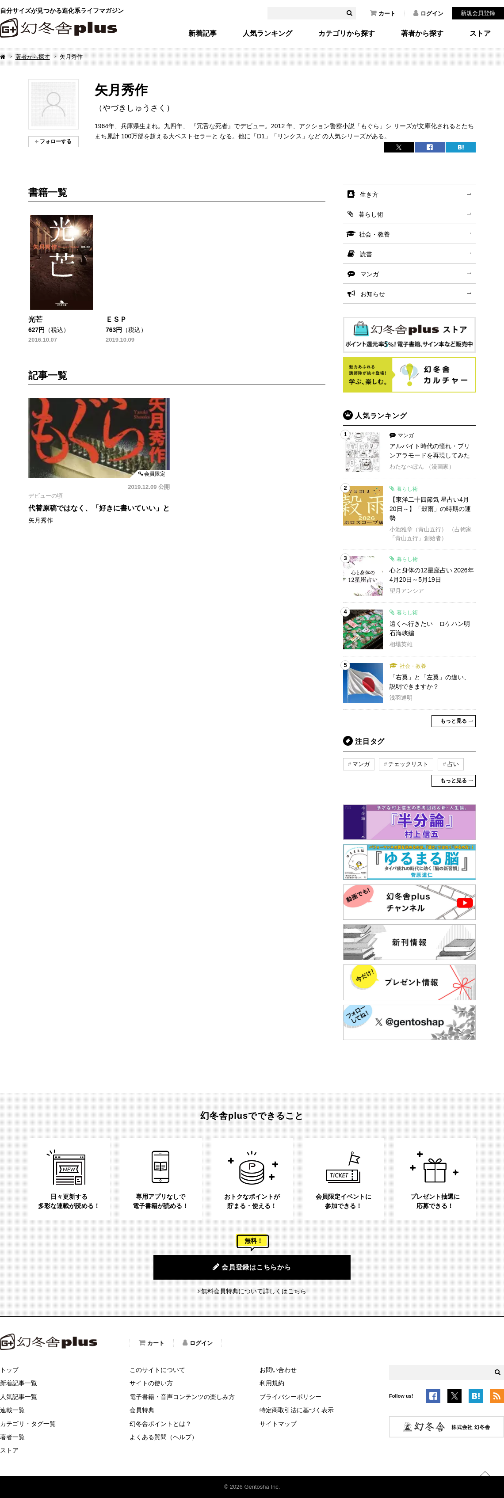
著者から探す (422, 33)
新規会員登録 (478, 13)
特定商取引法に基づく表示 (297, 1410)
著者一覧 (12, 1437)
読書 (366, 254)
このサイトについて (157, 1369)
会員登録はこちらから (252, 1267)
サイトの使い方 (151, 1383)
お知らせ (372, 293)
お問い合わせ (278, 1369)
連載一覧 (12, 1410)
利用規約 (272, 1383)
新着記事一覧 (18, 1383)
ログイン (428, 13)
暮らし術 (371, 214)
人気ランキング (267, 33)
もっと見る (453, 721)
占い (453, 764)
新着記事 (202, 33)
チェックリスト (408, 764)
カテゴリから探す (346, 33)
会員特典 (142, 1410)
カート (383, 13)
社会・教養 (374, 234)
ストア (480, 33)
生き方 (369, 194)
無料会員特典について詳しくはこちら (253, 1291)
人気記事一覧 (18, 1396)
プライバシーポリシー (290, 1396)
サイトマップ (278, 1423)
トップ (9, 1369)
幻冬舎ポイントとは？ (160, 1423)
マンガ (369, 274)
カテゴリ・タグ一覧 (28, 1423)
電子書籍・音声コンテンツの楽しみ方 (182, 1396)
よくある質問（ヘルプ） (164, 1437)
